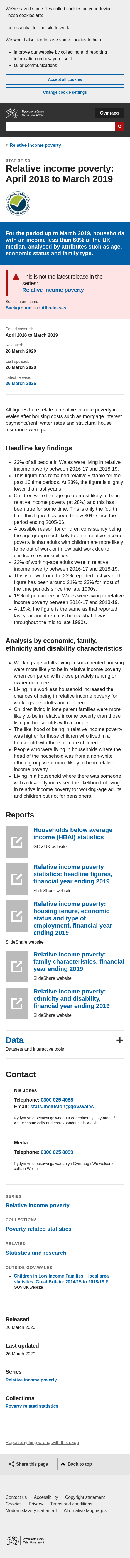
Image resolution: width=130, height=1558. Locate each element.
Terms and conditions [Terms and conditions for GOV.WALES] (71, 1504)
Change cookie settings (65, 92)
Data (15, 1040)
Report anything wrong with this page (42, 1442)
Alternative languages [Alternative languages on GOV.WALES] (85, 1510)
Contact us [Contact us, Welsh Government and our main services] (16, 1497)
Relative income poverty (35, 145)
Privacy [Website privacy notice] (36, 1504)
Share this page (32, 1464)
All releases (53, 307)
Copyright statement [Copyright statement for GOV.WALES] (85, 1497)
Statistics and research (36, 1253)
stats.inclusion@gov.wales (62, 1106)
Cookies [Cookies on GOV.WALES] (14, 1504)
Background (18, 307)
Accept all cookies (65, 79)
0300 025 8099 (57, 1152)
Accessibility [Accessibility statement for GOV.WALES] (46, 1497)
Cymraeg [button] (109, 113)
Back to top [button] (80, 1464)
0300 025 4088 (57, 1100)
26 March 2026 (21, 383)
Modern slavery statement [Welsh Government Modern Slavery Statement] (31, 1510)
